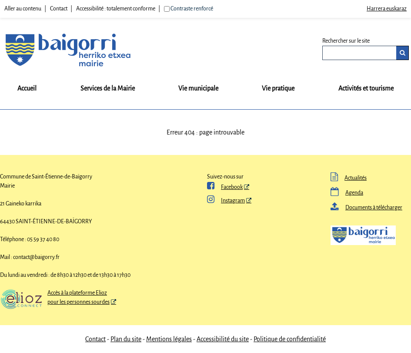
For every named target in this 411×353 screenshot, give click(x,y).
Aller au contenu (22, 9)
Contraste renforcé (191, 9)
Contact (58, 9)
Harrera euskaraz (387, 9)
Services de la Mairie (107, 88)
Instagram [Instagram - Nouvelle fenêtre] (226, 201)
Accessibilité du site (223, 339)
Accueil (27, 88)
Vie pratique (278, 88)
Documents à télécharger (366, 208)
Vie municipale (198, 88)
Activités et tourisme (366, 88)
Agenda (347, 193)
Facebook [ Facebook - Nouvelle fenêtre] (225, 187)
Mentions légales (169, 339)
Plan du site (125, 339)
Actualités (349, 178)
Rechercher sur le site (346, 41)
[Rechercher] (402, 53)
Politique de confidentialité (290, 339)
